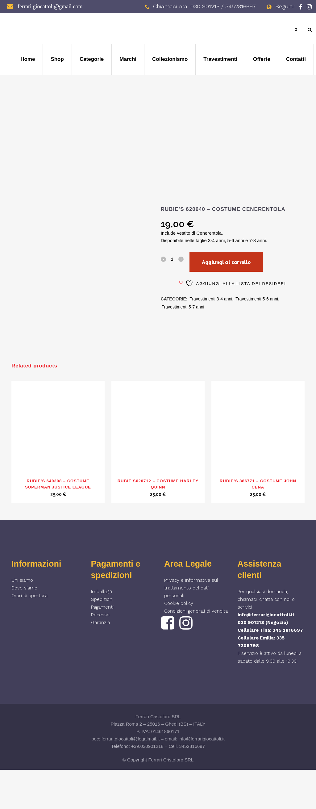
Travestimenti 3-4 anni (210, 298)
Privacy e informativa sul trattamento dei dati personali (191, 627)
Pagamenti (102, 646)
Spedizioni (102, 638)
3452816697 (192, 785)
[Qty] (172, 259)
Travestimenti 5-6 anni (256, 298)
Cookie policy (178, 642)
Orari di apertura (29, 635)
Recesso (100, 654)
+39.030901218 (147, 785)
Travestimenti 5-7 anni (183, 306)
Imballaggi (101, 631)
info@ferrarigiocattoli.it (266, 654)
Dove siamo (24, 627)
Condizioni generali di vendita (196, 650)
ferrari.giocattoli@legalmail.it (131, 778)
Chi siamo (22, 619)
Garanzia (100, 661)
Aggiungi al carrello (233, 262)
